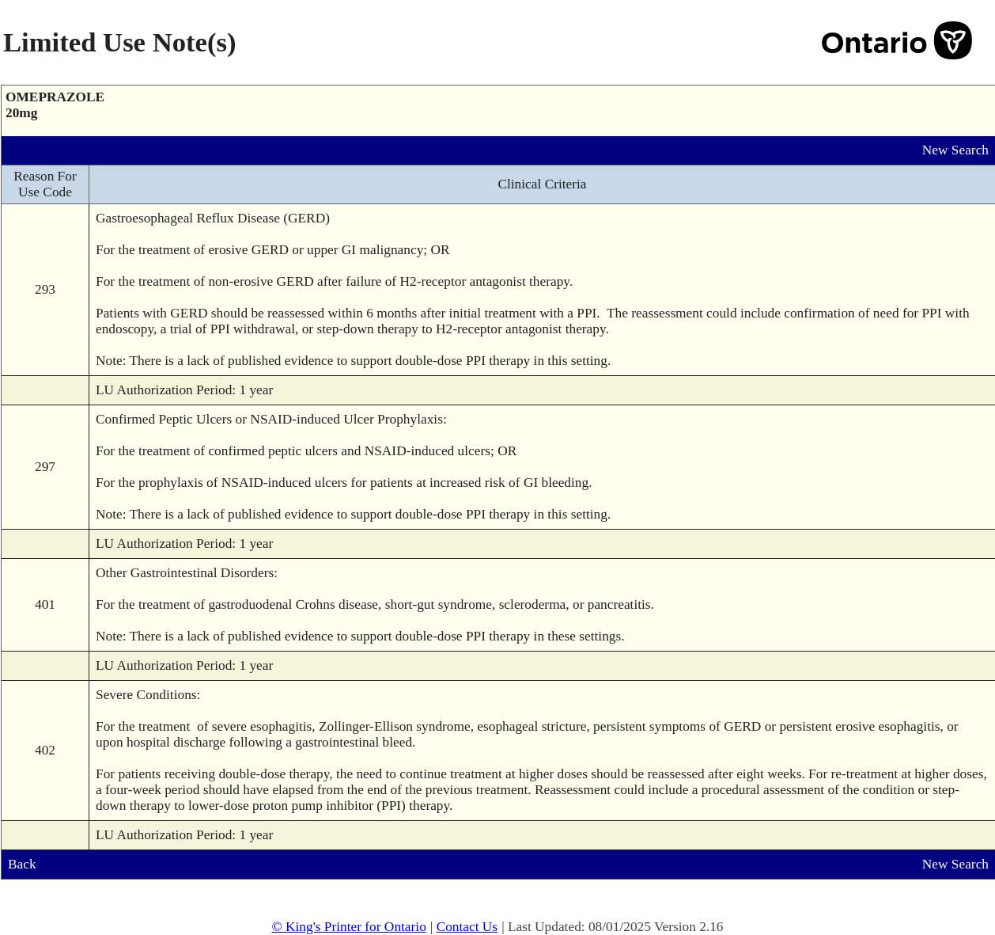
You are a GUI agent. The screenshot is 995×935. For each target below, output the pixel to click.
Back (22, 864)
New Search (955, 150)
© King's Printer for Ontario (348, 926)
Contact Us (467, 926)
